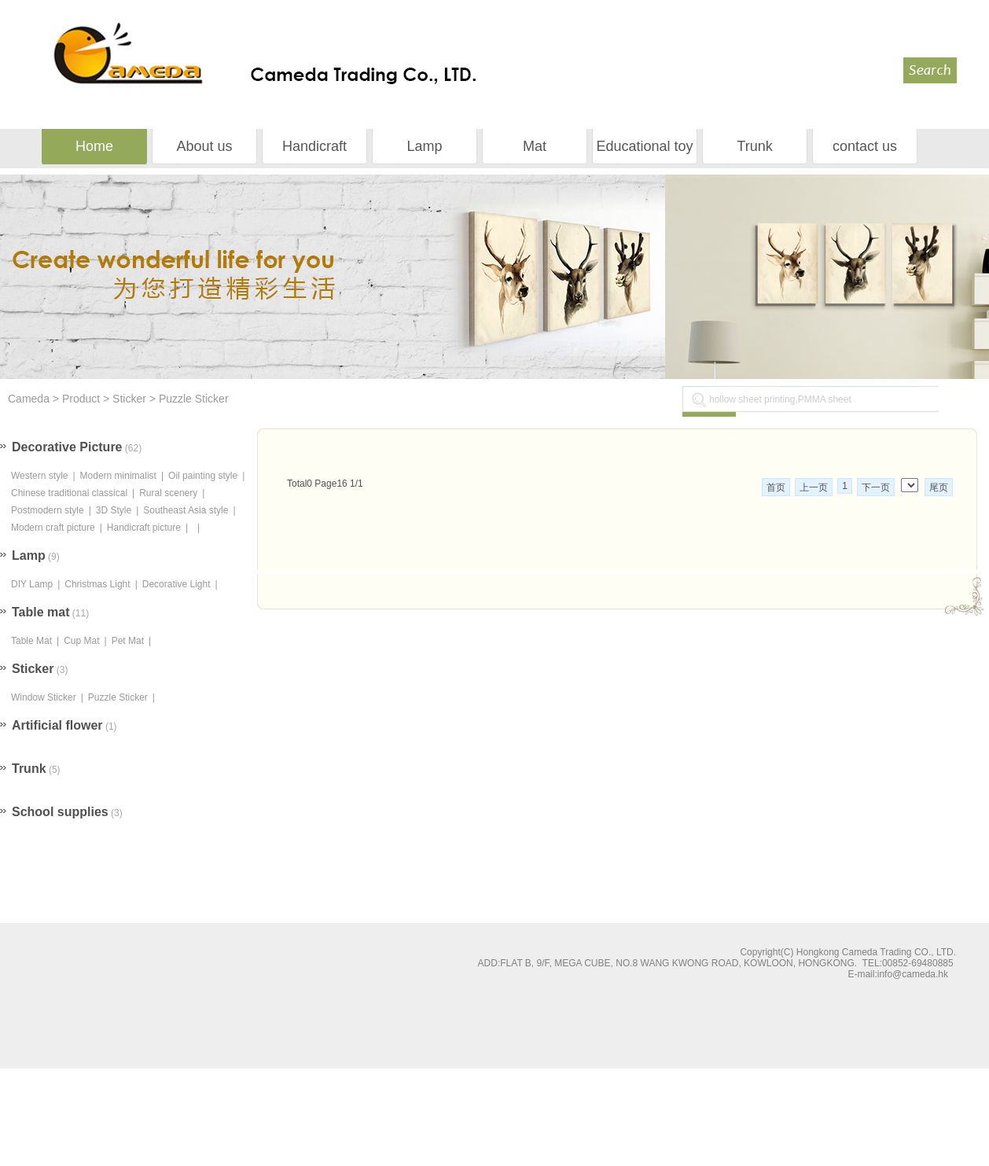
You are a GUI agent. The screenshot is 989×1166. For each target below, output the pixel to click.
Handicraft (314, 146)
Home (94, 146)
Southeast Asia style (185, 510)
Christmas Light (97, 584)
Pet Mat (128, 640)
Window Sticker (43, 697)
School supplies (60, 811)
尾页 (938, 487)
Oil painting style (202, 475)
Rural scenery (168, 492)
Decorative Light (176, 584)
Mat (534, 146)
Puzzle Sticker (194, 398)
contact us (865, 146)
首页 (776, 487)
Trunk (754, 146)
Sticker (129, 398)
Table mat (41, 612)
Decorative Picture (67, 447)
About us (204, 146)
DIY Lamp (32, 584)
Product (81, 398)
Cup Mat (81, 640)
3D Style (113, 510)
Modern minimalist (118, 475)
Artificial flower (57, 725)
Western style (39, 475)
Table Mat (31, 640)
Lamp (424, 146)
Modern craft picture (53, 527)
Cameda (30, 398)
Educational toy (644, 146)
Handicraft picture (144, 527)
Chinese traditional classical (69, 492)
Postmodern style (47, 510)
